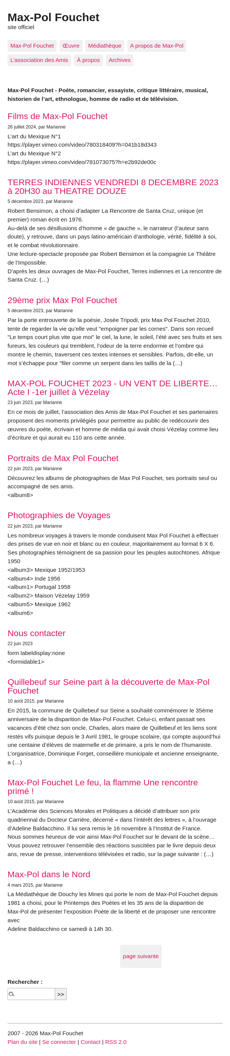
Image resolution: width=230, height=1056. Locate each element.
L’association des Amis (39, 60)
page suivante (141, 956)
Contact (90, 1042)
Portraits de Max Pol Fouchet (63, 458)
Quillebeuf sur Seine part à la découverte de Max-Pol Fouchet (109, 686)
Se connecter (59, 1042)
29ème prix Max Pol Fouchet (62, 300)
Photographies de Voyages (59, 515)
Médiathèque (105, 45)
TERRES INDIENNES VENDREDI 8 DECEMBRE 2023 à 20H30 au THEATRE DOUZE (113, 186)
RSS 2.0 (116, 1042)
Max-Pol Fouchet (32, 45)
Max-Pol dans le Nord (49, 874)
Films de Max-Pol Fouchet (58, 116)
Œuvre (71, 45)
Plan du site (22, 1042)
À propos (88, 60)
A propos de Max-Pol (157, 45)
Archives (120, 60)
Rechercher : (25, 982)
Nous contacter (36, 633)
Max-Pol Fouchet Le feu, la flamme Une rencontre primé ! (103, 786)
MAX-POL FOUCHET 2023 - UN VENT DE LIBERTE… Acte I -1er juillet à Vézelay (113, 387)
